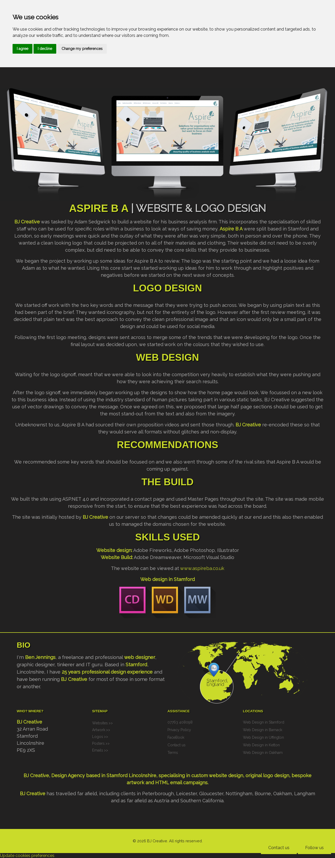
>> (111, 723)
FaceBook (176, 737)
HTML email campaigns (181, 782)
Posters (98, 743)
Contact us (278, 847)
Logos (97, 737)
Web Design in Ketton (261, 745)
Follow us (314, 847)
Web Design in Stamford (263, 722)
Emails (97, 750)
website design (226, 775)
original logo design (267, 775)
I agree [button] (22, 49)
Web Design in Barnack (262, 730)
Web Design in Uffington (263, 737)
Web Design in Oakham (263, 752)
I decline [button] (45, 49)
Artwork (98, 730)
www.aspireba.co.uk (202, 568)
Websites (100, 723)
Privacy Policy (179, 730)
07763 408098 (180, 722)
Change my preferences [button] (82, 49)
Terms (173, 752)
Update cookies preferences (27, 855)
